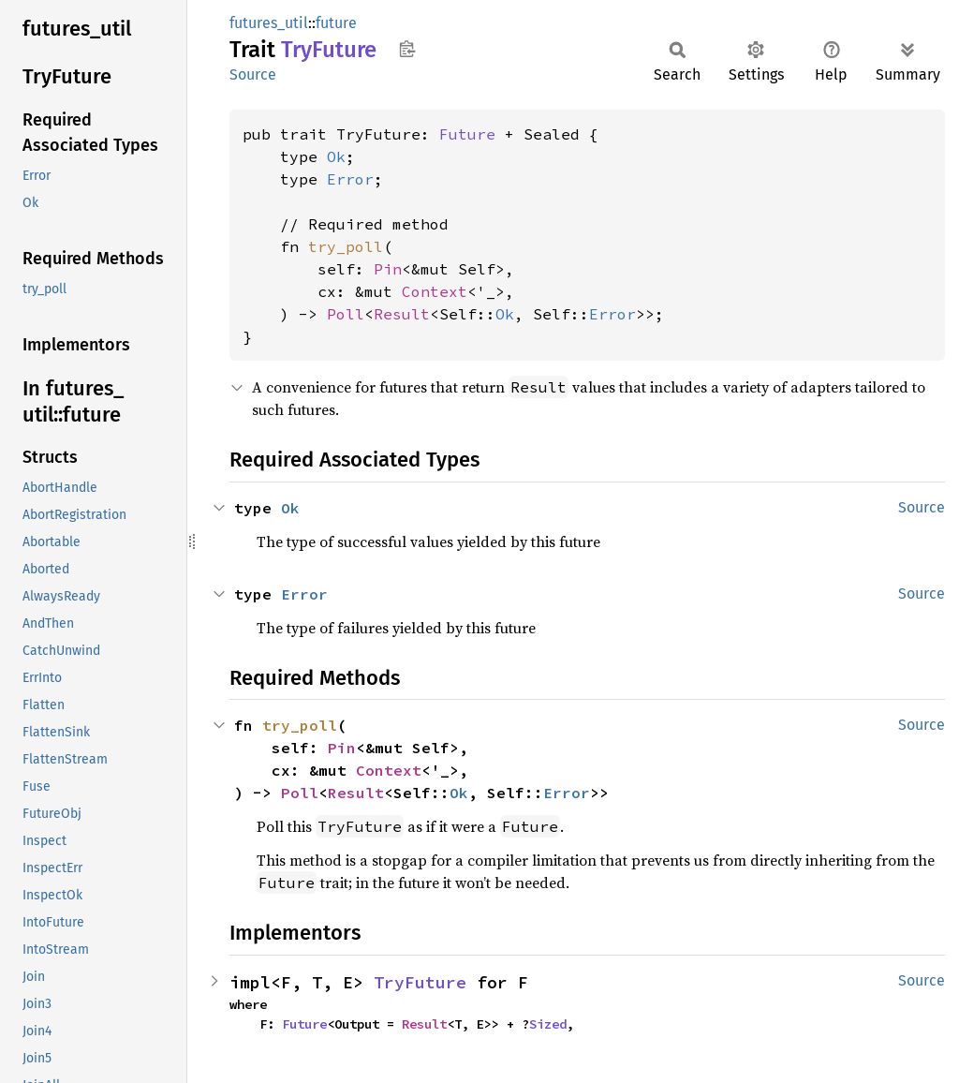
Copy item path (406, 49)
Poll (345, 313)
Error (350, 179)
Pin (388, 269)
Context (434, 291)
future (336, 23)
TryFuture (420, 982)
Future (467, 134)
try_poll (345, 246)
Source (252, 74)
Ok (336, 156)
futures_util (268, 23)
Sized (548, 1024)
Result (402, 313)
